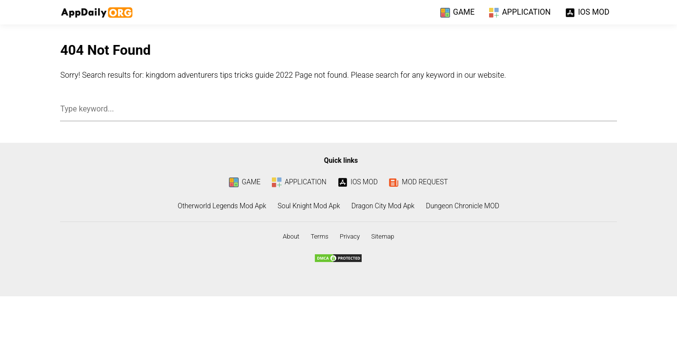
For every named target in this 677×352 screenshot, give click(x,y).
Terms (319, 236)
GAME (457, 12)
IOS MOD (587, 12)
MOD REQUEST (418, 182)
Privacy (350, 236)
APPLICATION (520, 12)
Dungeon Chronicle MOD (462, 206)
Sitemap (382, 236)
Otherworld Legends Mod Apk (222, 206)
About (291, 236)
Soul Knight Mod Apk (309, 206)
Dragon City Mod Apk (382, 206)
